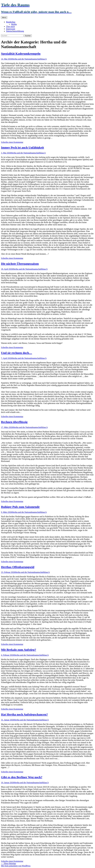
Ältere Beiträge (8, 863)
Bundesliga (10, 22)
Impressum (10, 29)
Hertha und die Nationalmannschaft (26, 59)
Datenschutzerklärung (15, 31)
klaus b (44, 59)
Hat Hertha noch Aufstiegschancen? (24, 714)
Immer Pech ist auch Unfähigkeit (22, 147)
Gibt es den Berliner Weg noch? (21, 777)
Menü (4, 17)
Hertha (14, 24)
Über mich (10, 26)
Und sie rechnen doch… (16, 352)
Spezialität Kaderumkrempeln (20, 53)
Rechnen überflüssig (14, 422)
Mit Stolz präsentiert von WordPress (15, 866)
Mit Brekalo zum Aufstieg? (18, 649)
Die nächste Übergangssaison (20, 263)
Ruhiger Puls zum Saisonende (20, 506)
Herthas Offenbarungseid (17, 567)
